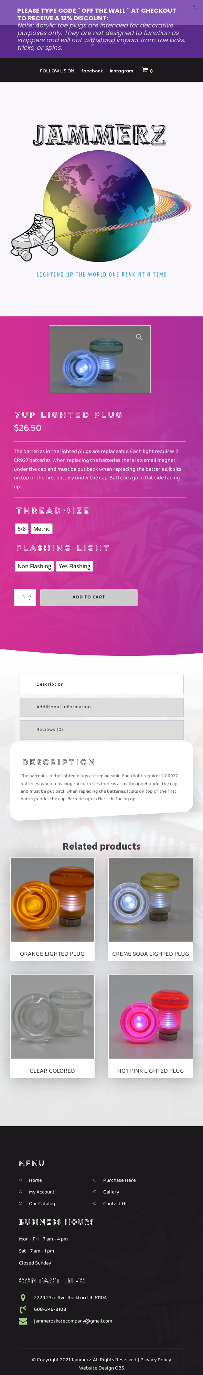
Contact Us (115, 1182)
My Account (42, 1170)
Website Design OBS (101, 1346)
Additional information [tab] (63, 685)
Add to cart (89, 576)
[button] (139, 315)
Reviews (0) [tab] (49, 708)
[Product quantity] (25, 576)
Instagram (121, 1360)
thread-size (52, 490)
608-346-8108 (50, 1287)
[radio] (21, 507)
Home (35, 1158)
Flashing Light (62, 527)
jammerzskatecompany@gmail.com (73, 1299)
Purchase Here (119, 1158)
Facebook (92, 1360)
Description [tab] (50, 662)
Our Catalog (42, 1182)
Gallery (111, 1170)
